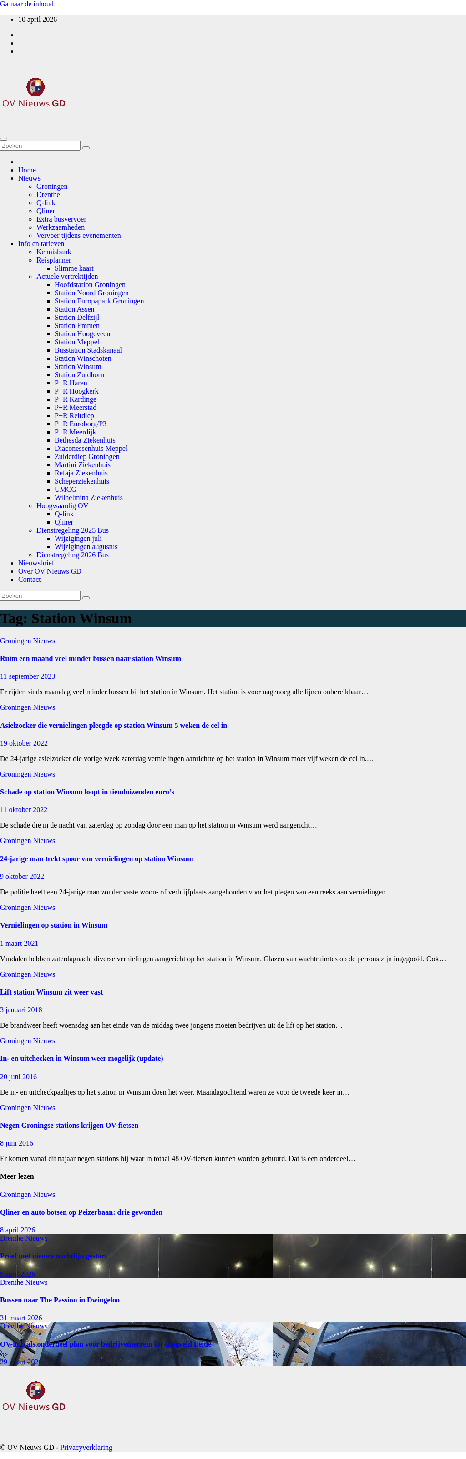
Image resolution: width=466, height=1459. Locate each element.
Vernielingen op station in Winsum (53, 925)
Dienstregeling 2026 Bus (72, 555)
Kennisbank (53, 252)
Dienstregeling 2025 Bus (72, 530)
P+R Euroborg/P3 (80, 424)
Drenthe (48, 194)
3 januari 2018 (21, 1010)
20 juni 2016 (18, 1076)
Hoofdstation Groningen (90, 284)
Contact (29, 579)
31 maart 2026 (21, 1318)
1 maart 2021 (19, 943)
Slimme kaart (74, 268)
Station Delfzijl (77, 317)
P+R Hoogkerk (77, 391)
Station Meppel (77, 342)
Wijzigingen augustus (86, 546)
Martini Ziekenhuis (83, 465)
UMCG (65, 489)
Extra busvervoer (61, 219)
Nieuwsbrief (36, 563)
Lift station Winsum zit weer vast (51, 992)
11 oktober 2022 (23, 809)
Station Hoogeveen (82, 334)
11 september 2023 (27, 676)
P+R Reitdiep (74, 415)
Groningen (51, 186)
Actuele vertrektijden (67, 276)
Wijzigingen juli (78, 538)
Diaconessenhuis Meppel (91, 448)
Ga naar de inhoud (27, 4)
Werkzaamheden (60, 227)
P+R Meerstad (75, 407)
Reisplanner (53, 260)
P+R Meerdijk (75, 432)
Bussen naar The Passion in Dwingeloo (60, 1300)
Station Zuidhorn (79, 375)
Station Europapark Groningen (99, 301)
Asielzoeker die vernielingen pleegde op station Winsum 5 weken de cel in (113, 725)
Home (27, 170)
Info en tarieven (41, 243)
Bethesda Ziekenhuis (85, 440)
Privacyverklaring (86, 1447)
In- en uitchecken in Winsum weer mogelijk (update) (81, 1058)
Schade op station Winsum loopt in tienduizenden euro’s (87, 792)
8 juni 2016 (16, 1143)
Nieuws (29, 178)
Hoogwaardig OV (62, 506)
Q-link (46, 203)
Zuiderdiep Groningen (87, 456)
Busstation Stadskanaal (88, 350)
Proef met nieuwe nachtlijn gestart (53, 1256)
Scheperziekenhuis (82, 481)
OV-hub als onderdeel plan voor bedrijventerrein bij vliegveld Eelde (105, 1344)
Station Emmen (77, 325)
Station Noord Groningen (92, 293)
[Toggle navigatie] (3, 139)
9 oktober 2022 (22, 876)
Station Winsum (78, 366)
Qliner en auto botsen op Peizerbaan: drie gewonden (81, 1212)
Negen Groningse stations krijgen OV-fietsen (69, 1125)
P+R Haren (71, 383)
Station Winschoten (83, 358)
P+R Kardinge (75, 399)
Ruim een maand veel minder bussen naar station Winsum (90, 658)
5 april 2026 (17, 1274)
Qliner (45, 211)
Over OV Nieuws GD (49, 571)
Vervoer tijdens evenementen (78, 235)
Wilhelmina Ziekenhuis (89, 497)
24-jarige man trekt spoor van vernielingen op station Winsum (96, 859)
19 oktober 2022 (24, 743)
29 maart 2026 (21, 1362)
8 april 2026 (17, 1230)
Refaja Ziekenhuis (81, 473)
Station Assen (75, 309)
